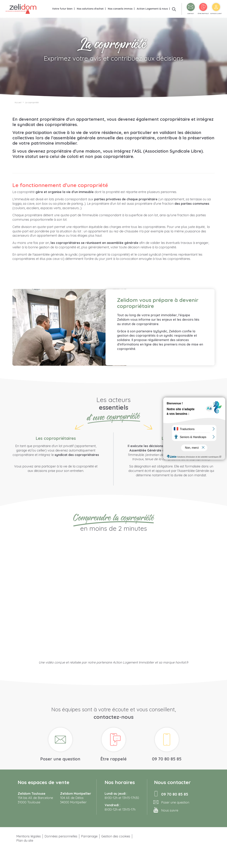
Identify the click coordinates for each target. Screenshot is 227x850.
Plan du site (24, 840)
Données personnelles (61, 836)
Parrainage (89, 836)
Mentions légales (28, 836)
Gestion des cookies (115, 836)
